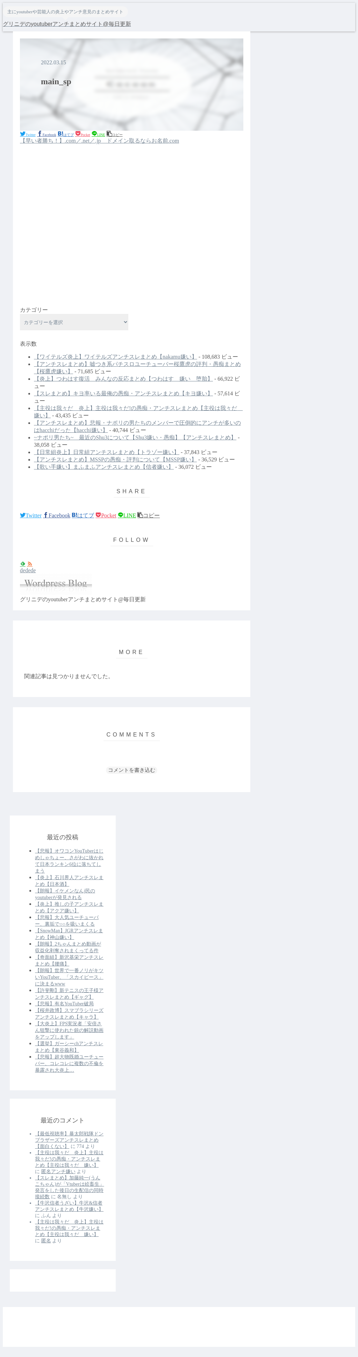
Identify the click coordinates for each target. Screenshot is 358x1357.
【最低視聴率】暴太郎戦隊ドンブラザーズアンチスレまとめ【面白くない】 (69, 1140)
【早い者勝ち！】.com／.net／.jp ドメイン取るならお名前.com (99, 141)
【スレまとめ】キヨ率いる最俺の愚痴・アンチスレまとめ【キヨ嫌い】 (123, 393)
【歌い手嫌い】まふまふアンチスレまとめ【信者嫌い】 (104, 467)
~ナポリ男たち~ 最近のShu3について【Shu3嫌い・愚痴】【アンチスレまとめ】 (135, 437)
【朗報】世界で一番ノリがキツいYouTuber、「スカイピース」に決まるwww (69, 977)
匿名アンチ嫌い (58, 1171)
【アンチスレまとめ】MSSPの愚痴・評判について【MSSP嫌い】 (115, 459)
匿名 (46, 1240)
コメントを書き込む (131, 770)
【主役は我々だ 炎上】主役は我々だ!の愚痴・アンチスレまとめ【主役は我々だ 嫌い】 (69, 1159)
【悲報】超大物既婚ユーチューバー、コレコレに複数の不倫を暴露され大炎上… (69, 1063)
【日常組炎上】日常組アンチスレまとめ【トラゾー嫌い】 (106, 452)
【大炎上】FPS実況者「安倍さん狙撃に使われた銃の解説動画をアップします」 (69, 1030)
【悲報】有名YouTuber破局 (64, 1003)
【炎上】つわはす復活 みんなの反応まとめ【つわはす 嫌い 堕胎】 (123, 379)
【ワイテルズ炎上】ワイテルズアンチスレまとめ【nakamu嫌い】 (115, 357)
